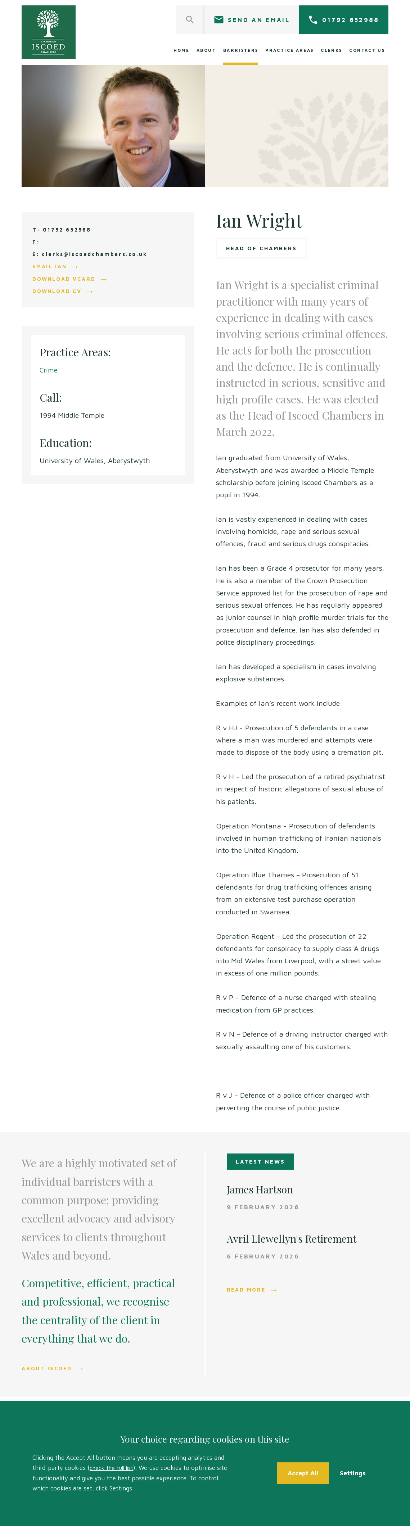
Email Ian (50, 266)
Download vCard (66, 278)
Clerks (331, 50)
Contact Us (367, 50)
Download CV (59, 291)
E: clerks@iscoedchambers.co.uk (92, 254)
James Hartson (262, 1189)
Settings (353, 1473)
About (206, 50)
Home (181, 50)
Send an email (259, 19)
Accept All (303, 1472)
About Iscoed (48, 1368)
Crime (49, 370)
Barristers (240, 50)
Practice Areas (289, 50)
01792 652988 (350, 19)
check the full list (114, 1467)
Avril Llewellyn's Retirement (296, 1238)
